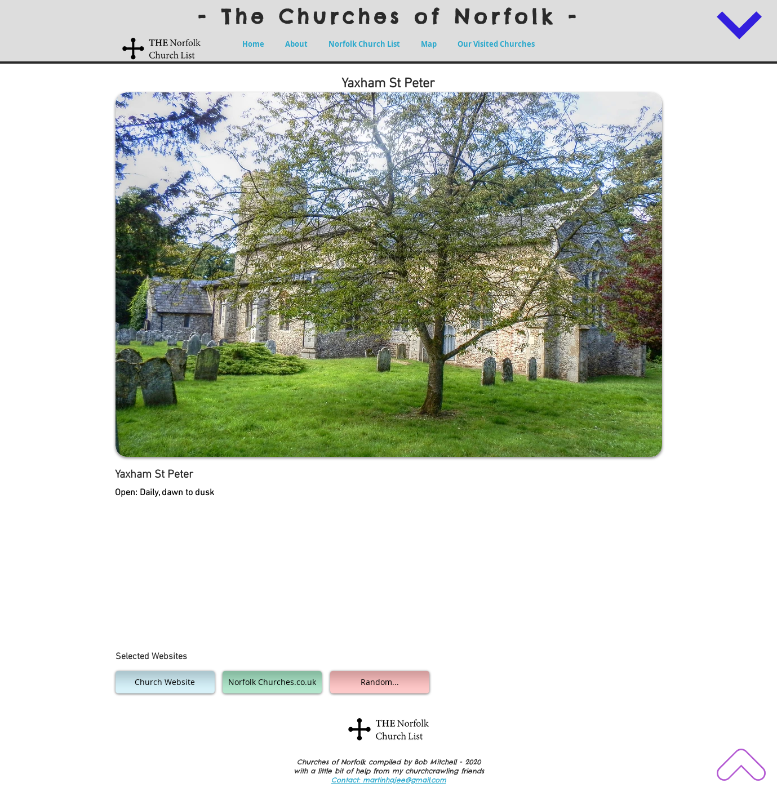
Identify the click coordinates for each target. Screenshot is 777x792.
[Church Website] (165, 682)
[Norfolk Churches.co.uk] (272, 682)
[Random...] (379, 682)
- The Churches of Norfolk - (389, 16)
